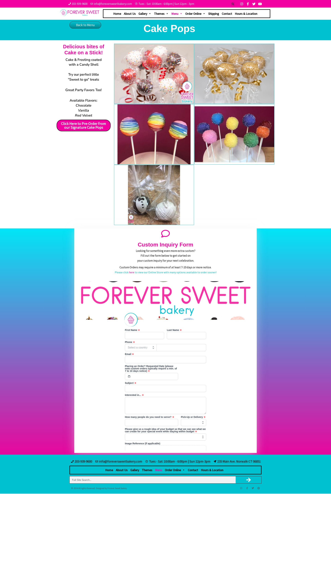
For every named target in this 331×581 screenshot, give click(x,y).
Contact (227, 14)
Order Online (195, 14)
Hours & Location (246, 14)
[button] (233, 4)
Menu (176, 14)
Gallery (144, 14)
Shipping (213, 14)
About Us (130, 14)
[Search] (249, 479)
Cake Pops (169, 28)
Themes (161, 14)
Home (117, 14)
